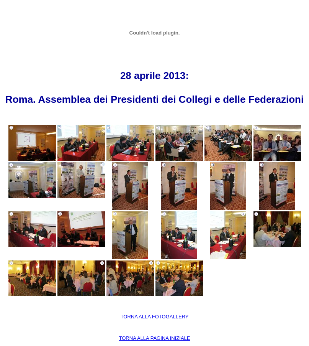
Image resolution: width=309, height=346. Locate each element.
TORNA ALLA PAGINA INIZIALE (154, 338)
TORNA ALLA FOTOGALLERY (155, 317)
